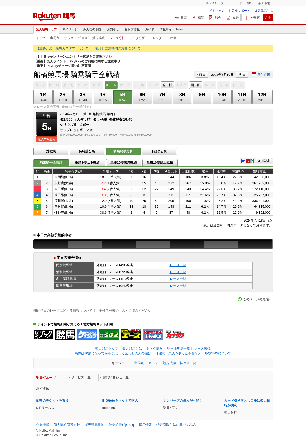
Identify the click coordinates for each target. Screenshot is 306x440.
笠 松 (167, 85)
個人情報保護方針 (67, 425)
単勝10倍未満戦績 (123, 162)
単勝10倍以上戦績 (160, 162)
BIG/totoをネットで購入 (120, 400)
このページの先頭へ (257, 299)
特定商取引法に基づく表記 (176, 425)
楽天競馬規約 (94, 425)
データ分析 (137, 38)
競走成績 (98, 38)
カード (237, 3)
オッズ (68, 38)
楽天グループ (215, 3)
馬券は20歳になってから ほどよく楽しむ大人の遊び (113, 353)
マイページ (70, 29)
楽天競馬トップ (46, 29)
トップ (40, 38)
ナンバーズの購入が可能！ (182, 400)
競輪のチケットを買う (52, 400)
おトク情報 (132, 29)
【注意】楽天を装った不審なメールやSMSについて (193, 353)
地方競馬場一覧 (178, 348)
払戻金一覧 (188, 363)
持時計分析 (87, 151)
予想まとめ (159, 151)
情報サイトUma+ (171, 29)
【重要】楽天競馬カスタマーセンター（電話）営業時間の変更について (88, 48)
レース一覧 (178, 265)
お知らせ (113, 29)
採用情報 (145, 425)
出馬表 (54, 38)
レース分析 (117, 38)
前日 (202, 74)
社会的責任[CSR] (121, 425)
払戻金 (82, 38)
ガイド (149, 29)
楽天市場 (264, 3)
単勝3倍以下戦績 (87, 162)
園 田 (195, 85)
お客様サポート (239, 10)
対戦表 (51, 151)
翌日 (242, 74)
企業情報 (42, 425)
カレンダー (157, 38)
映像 (173, 38)
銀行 (250, 3)
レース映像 (202, 348)
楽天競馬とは (264, 10)
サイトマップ (215, 10)
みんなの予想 (92, 29)
